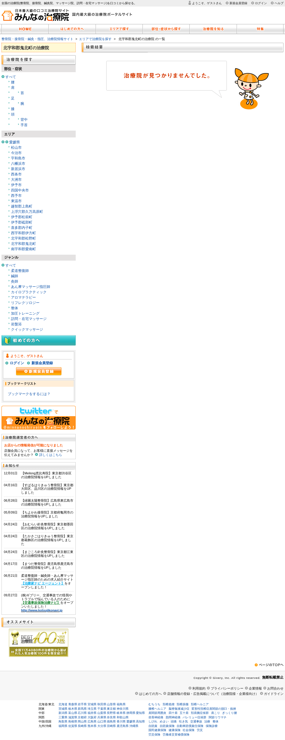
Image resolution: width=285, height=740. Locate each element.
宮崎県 (111, 726)
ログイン (261, 3)
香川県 (121, 721)
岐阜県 (121, 712)
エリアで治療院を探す (95, 39)
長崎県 (82, 726)
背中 (24, 120)
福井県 (92, 712)
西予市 (16, 196)
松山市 (16, 147)
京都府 (82, 717)
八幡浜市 (18, 163)
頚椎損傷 (183, 704)
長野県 (111, 712)
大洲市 (16, 180)
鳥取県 (62, 721)
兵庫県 (101, 717)
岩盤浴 (16, 324)
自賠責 (152, 726)
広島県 (92, 721)
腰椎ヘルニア (157, 708)
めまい (164, 721)
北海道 (62, 704)
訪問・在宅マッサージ (29, 319)
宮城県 (92, 704)
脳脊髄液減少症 (179, 708)
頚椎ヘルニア (200, 704)
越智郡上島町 (21, 206)
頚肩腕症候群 (200, 712)
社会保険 (188, 730)
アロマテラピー (23, 297)
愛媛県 (14, 142)
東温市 (16, 201)
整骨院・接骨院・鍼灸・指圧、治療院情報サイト (37, 39)
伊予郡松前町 (21, 217)
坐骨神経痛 (155, 717)
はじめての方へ (150, 693)
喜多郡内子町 (21, 228)
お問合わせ (275, 688)
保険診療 (212, 726)
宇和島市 (18, 158)
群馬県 (82, 708)
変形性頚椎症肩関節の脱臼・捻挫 (213, 708)
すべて (10, 77)
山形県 (111, 704)
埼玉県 (92, 708)
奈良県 (111, 717)
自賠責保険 (167, 726)
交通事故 (196, 721)
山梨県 (101, 712)
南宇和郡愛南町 (23, 249)
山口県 (101, 721)
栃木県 (72, 708)
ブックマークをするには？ (29, 394)
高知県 (140, 721)
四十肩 (173, 712)
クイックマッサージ (27, 329)
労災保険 (154, 734)
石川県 (82, 712)
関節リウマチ (218, 717)
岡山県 (82, 721)
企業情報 (255, 688)
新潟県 (62, 712)
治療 (207, 721)
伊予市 (16, 185)
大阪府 (92, 717)
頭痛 (174, 721)
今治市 (16, 153)
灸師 (14, 281)
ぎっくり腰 (229, 712)
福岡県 (62, 726)
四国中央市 (20, 190)
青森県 (72, 704)
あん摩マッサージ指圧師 (30, 287)
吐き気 (183, 721)
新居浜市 (18, 169)
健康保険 (174, 730)
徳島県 (111, 721)
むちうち (154, 704)
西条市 (16, 174)
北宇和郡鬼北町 (23, 244)
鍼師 (14, 276)
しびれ (152, 721)
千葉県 (101, 708)
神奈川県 (123, 708)
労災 (200, 730)
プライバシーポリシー (227, 688)
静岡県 (130, 712)
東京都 (111, 708)
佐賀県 (72, 726)
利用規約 (198, 688)
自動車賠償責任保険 (190, 726)
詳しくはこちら (50, 455)
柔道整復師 (20, 271)
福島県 (121, 704)
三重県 (62, 717)
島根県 (72, 721)
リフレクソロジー (25, 303)
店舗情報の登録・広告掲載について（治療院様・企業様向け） (213, 693)
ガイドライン (274, 693)
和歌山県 (123, 717)
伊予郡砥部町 (21, 222)
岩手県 (82, 704)
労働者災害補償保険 (176, 734)
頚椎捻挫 (169, 704)
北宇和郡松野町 (23, 238)
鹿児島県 (123, 726)
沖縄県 (133, 726)
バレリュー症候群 (194, 717)
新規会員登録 (238, 3)
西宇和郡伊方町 (23, 233)
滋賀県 (72, 717)
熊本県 (92, 726)
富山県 (72, 712)
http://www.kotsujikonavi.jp (41, 610)
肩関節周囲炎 (157, 712)
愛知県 (140, 712)
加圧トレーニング (25, 313)
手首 (24, 125)
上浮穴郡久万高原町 (27, 212)
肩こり (215, 712)
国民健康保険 (157, 730)
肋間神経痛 (173, 717)
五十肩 (184, 712)
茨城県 (62, 708)
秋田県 (101, 704)
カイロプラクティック (29, 292)
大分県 (101, 726)
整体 (14, 308)
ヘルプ (279, 3)
